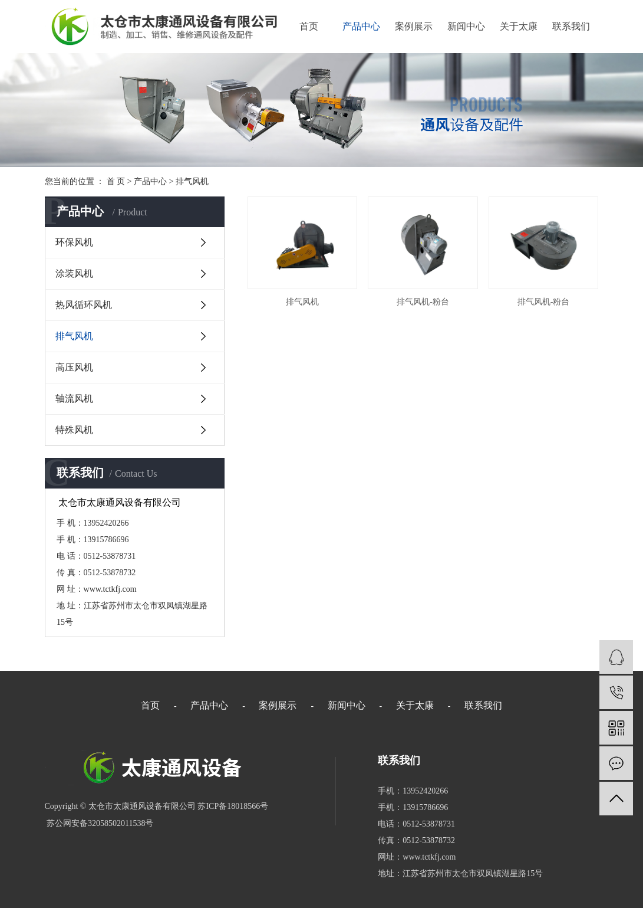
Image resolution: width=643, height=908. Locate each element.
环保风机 (74, 242)
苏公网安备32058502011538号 (99, 823)
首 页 (116, 181)
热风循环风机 (83, 305)
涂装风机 (74, 273)
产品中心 (361, 26)
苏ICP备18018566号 (232, 806)
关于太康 (519, 26)
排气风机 (192, 181)
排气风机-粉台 (423, 301)
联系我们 (571, 26)
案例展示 (414, 26)
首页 (308, 26)
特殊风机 (74, 430)
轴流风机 (74, 399)
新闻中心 (466, 26)
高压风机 (74, 367)
